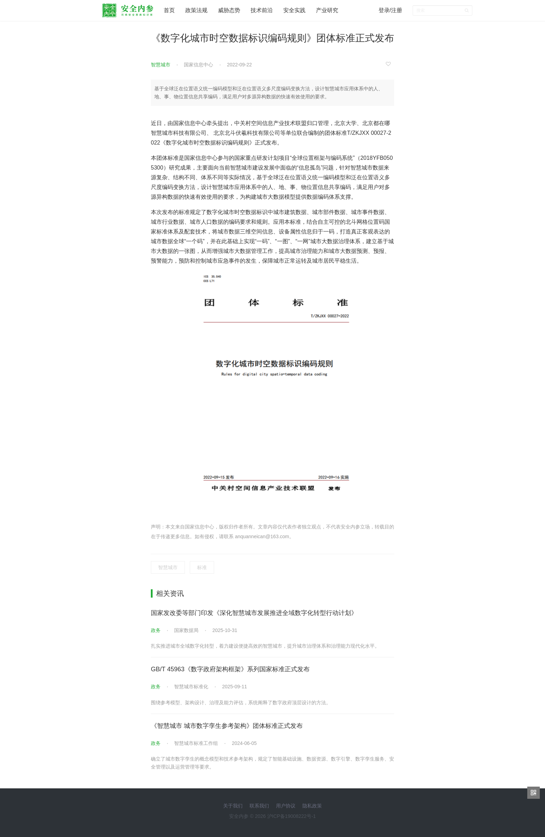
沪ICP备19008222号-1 (291, 816)
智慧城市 (160, 64)
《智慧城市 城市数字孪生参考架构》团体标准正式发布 (227, 725)
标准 (202, 567)
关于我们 (233, 806)
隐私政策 (312, 806)
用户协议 (285, 806)
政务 (156, 630)
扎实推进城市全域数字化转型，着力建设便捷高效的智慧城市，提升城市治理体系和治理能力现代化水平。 (265, 646)
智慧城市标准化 (191, 686)
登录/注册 (390, 10)
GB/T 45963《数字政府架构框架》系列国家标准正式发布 (230, 669)
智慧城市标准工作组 (196, 743)
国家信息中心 (198, 64)
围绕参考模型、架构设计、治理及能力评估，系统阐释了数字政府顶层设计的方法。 (241, 702)
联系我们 (259, 806)
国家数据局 (186, 630)
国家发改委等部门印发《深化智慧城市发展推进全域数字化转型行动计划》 (254, 612)
